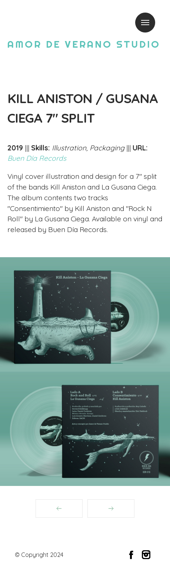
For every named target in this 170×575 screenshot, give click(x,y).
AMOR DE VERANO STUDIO (83, 44)
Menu (145, 23)
